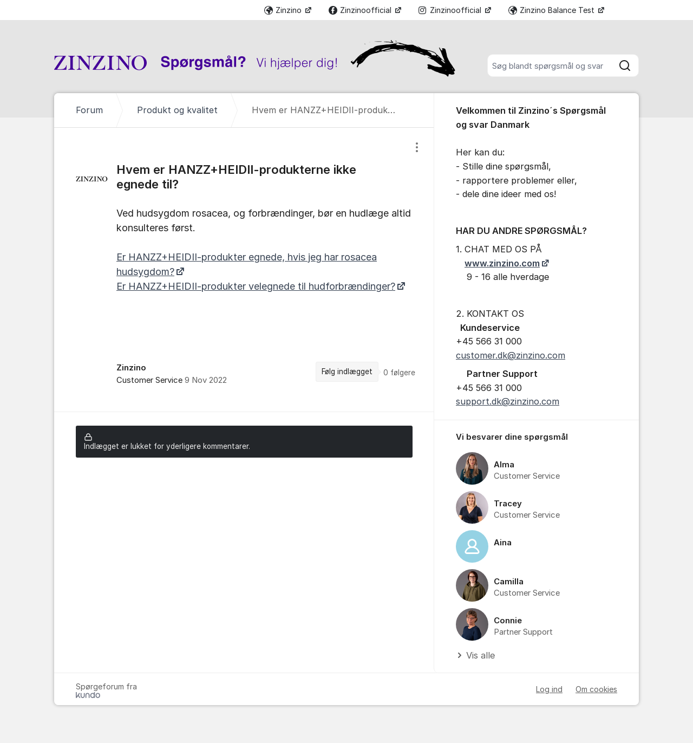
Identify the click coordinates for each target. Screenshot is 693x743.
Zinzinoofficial (361, 10)
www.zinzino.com (502, 263)
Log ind (549, 689)
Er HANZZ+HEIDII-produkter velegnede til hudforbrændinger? (255, 286)
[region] (244, 269)
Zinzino (284, 10)
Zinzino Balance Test (552, 10)
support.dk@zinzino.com (507, 401)
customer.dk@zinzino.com (510, 355)
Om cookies (596, 689)
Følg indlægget (347, 371)
